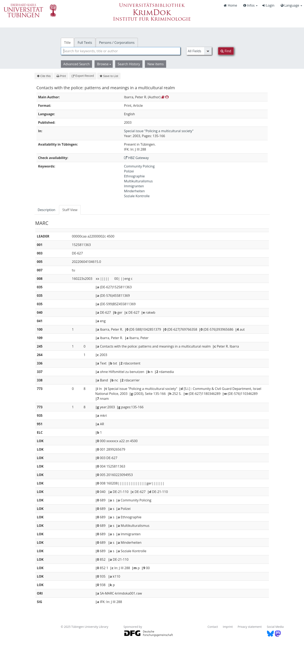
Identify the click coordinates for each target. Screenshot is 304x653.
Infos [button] (250, 5)
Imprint (228, 627)
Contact (213, 627)
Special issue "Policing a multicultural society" (159, 131)
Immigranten (134, 186)
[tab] (46, 210)
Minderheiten (134, 191)
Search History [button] (129, 64)
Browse (104, 64)
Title (67, 42)
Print (61, 76)
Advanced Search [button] (76, 64)
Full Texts (85, 42)
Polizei (129, 171)
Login (268, 5)
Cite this (44, 76)
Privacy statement (250, 627)
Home (230, 5)
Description (46, 210)
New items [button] (155, 64)
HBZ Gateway (136, 158)
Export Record (83, 75)
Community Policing (139, 166)
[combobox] (120, 51)
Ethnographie (134, 176)
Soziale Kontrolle (137, 196)
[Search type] (199, 51)
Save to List (109, 76)
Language (291, 5)
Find (226, 51)
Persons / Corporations (117, 42)
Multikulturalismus (138, 181)
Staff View (69, 210)
